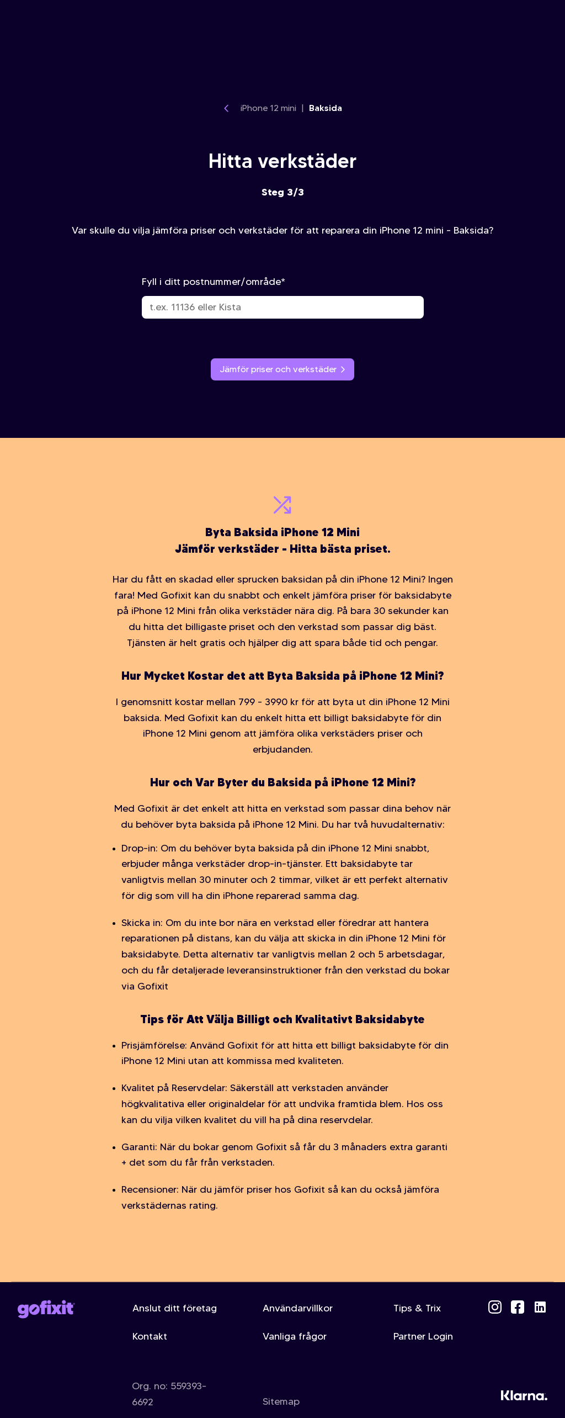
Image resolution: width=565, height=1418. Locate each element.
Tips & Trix (417, 1308)
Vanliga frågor (295, 1336)
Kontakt (149, 1336)
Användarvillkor (298, 1308)
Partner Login (423, 1336)
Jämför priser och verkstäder (282, 369)
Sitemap (281, 1401)
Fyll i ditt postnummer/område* (283, 297)
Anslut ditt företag (174, 1308)
